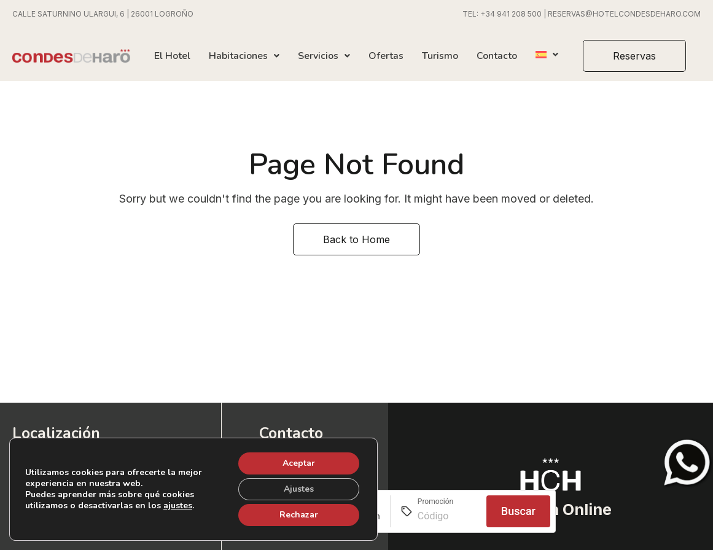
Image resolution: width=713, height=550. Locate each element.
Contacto (497, 56)
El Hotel (172, 56)
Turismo (440, 56)
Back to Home (356, 239)
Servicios (324, 56)
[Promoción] (447, 516)
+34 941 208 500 (511, 13)
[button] (634, 56)
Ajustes (299, 489)
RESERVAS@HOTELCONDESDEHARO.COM (624, 13)
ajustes (177, 505)
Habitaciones (244, 56)
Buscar (518, 511)
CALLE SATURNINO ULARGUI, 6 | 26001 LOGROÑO (102, 13)
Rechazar (298, 515)
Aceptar (298, 463)
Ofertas (385, 56)
